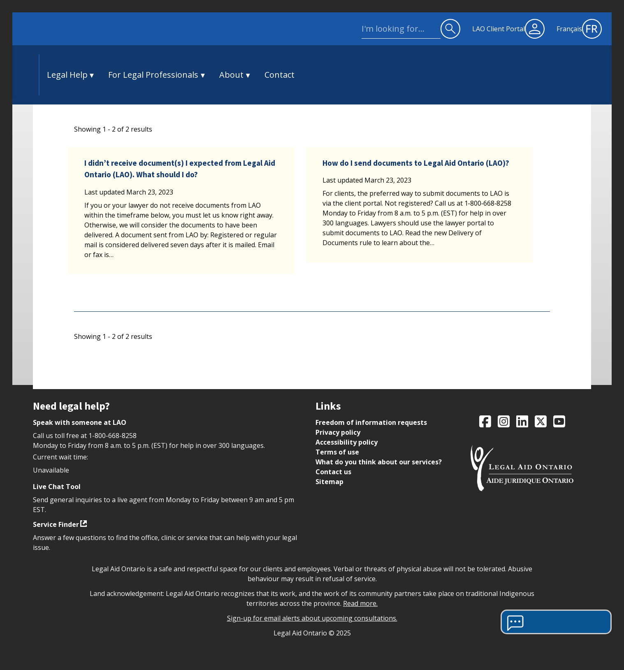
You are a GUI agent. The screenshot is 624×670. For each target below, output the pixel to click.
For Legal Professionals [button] (153, 74)
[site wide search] (401, 28)
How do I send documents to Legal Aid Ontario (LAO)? (415, 163)
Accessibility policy (346, 442)
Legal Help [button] (67, 74)
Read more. (360, 603)
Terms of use (337, 452)
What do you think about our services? (378, 461)
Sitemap (329, 481)
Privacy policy (337, 432)
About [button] (231, 74)
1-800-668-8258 (112, 435)
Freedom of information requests (371, 422)
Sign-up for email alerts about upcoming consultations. (312, 618)
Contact (279, 74)
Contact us (333, 471)
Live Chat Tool (57, 486)
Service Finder (56, 524)
